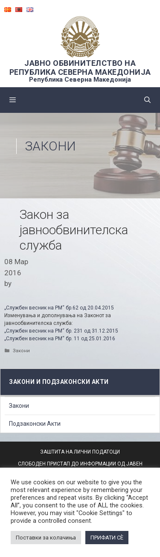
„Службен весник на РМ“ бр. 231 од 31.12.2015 (61, 331)
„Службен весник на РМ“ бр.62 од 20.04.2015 (59, 308)
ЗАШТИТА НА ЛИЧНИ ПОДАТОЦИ (80, 452)
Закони (50, 146)
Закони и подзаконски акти (59, 381)
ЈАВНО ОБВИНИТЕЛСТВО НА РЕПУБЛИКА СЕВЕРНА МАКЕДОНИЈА (80, 68)
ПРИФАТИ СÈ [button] (106, 537)
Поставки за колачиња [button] (46, 537)
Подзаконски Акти (35, 423)
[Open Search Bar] (147, 100)
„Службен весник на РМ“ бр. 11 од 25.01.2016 (59, 339)
